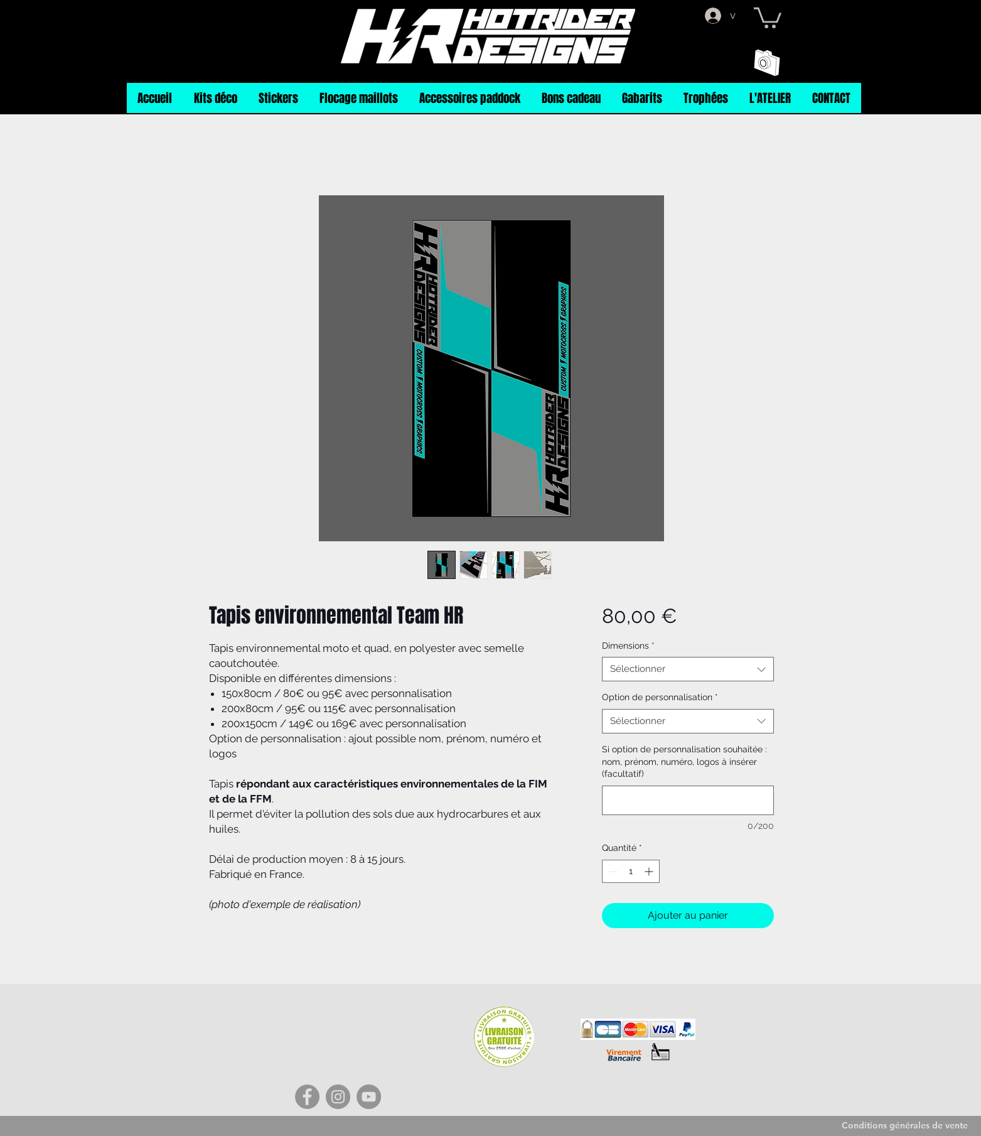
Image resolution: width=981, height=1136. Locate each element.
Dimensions (628, 646)
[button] (767, 16)
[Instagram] (338, 1097)
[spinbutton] (630, 871)
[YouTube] (368, 1097)
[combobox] (687, 669)
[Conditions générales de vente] (905, 1125)
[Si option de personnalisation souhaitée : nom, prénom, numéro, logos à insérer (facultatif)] (688, 800)
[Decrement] (611, 871)
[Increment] (650, 871)
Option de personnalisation (660, 697)
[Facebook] (307, 1097)
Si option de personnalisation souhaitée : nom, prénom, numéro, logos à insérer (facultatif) (684, 761)
